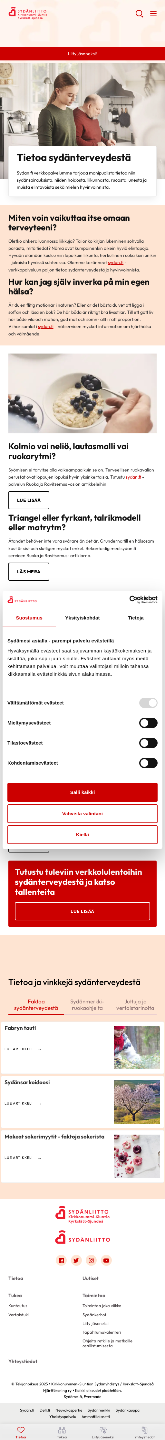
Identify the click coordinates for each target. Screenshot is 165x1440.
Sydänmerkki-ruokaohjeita (87, 1004)
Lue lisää (82, 911)
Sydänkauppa (128, 1410)
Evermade (92, 1396)
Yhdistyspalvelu (62, 1416)
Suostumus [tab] (29, 617)
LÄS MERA (29, 572)
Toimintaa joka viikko (101, 1305)
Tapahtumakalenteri (101, 1332)
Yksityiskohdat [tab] (82, 617)
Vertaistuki (18, 1314)
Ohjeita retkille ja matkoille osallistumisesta (107, 1343)
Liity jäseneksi (95, 1323)
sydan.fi (115, 262)
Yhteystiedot (22, 1361)
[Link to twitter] (76, 1260)
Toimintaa (93, 1295)
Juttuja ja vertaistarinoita (135, 1004)
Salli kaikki (82, 792)
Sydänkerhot (94, 1314)
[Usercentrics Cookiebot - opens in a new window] (129, 600)
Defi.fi (45, 1410)
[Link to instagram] (91, 1260)
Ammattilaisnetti (96, 1416)
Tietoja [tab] (136, 617)
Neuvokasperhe (68, 1410)
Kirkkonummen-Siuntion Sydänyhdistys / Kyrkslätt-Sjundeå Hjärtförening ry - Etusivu (60, 13)
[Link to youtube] (106, 1260)
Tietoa (15, 1278)
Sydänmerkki (99, 1410)
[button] (139, 16)
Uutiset (90, 1278)
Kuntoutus (17, 1305)
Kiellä (82, 834)
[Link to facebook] (61, 1260)
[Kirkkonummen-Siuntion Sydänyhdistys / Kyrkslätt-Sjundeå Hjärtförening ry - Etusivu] (82, 1213)
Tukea (15, 1295)
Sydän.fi (27, 1410)
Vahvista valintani (82, 813)
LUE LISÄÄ (29, 500)
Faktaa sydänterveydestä (36, 1004)
